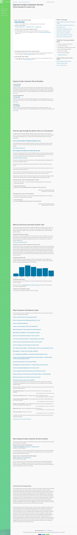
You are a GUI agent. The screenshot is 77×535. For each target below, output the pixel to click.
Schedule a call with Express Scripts (20, 242)
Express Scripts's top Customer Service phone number (66, 22)
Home (2, 6)
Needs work (50, 530)
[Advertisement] (33, 42)
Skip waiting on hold (30, 26)
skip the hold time (27, 59)
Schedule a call (38, 26)
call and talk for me (26, 285)
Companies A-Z (4, 13)
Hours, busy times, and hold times (63, 32)
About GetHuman (4, 15)
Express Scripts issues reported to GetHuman (22, 419)
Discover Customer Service (62, 63)
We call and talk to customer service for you (65, 25)
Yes (46, 530)
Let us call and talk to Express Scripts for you (27, 141)
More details (15, 93)
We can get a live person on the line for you (26, 150)
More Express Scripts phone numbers (64, 29)
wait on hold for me (35, 285)
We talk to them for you (20, 26)
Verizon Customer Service (62, 65)
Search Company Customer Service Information (4, 10)
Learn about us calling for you (19, 148)
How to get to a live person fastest (64, 31)
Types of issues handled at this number (64, 34)
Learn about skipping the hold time (20, 157)
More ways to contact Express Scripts (64, 36)
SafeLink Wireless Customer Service (64, 61)
